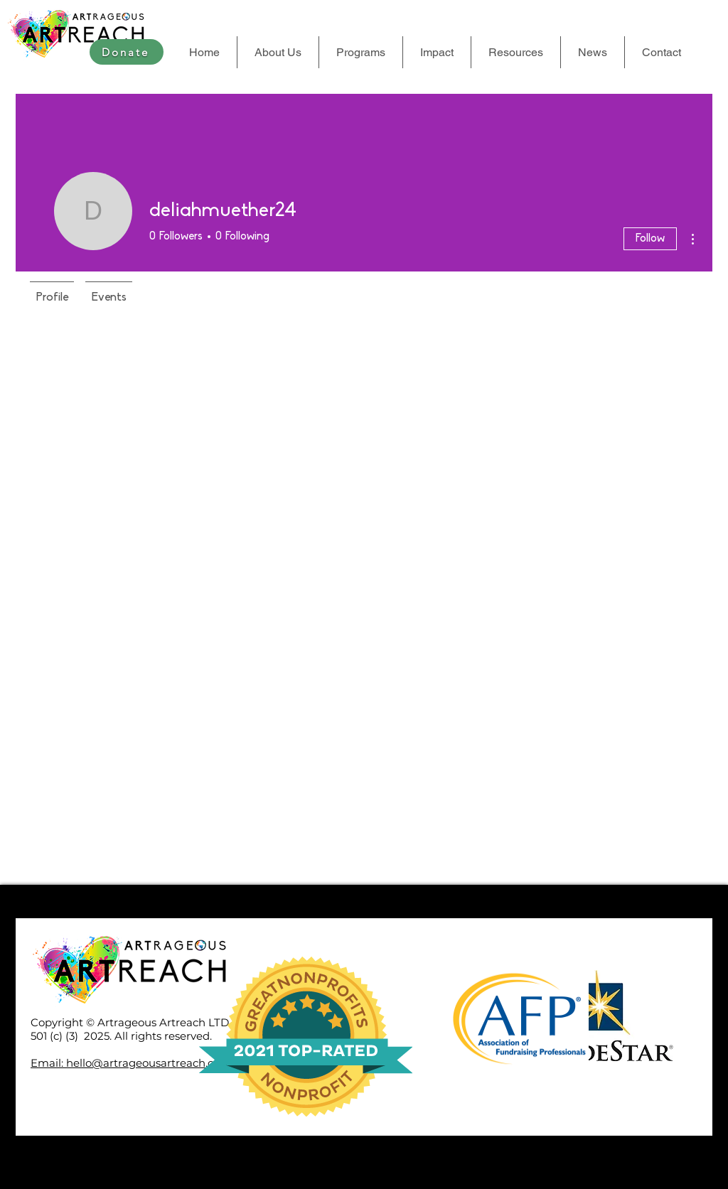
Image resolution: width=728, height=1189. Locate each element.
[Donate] (127, 52)
